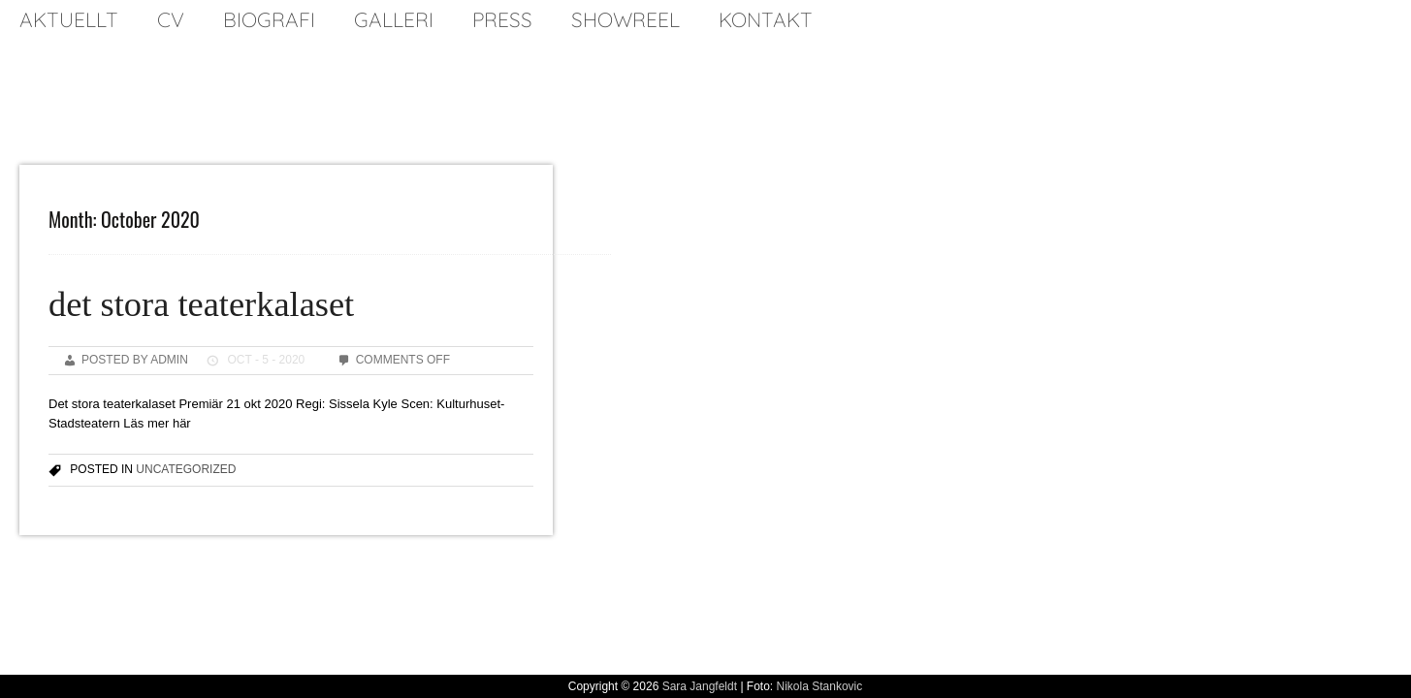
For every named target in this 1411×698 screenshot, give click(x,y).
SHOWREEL (625, 19)
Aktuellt (68, 19)
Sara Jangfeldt (699, 686)
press (502, 19)
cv (170, 19)
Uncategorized (186, 469)
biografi (269, 19)
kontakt (766, 19)
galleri (393, 19)
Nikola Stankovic (820, 686)
